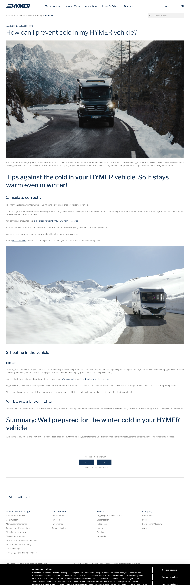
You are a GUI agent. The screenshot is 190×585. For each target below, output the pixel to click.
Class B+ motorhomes (16, 532)
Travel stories (57, 516)
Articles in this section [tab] (20, 497)
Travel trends (57, 524)
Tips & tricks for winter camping (94, 379)
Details (126, 580)
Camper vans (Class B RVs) (18, 528)
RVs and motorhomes (15, 516)
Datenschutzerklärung (96, 567)
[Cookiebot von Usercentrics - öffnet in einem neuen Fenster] (15, 580)
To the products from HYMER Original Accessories (55, 221)
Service (128, 6)
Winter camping (69, 379)
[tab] (38, 498)
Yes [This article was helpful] (86, 462)
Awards (145, 528)
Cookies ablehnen (170, 564)
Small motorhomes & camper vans (21, 540)
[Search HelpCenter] (166, 15)
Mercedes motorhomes (16, 524)
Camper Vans (72, 6)
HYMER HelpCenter (15, 16)
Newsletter (102, 536)
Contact (100, 528)
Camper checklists (59, 528)
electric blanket (19, 240)
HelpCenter (102, 524)
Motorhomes (52, 6)
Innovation (90, 6)
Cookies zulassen (169, 550)
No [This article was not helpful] (104, 462)
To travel (49, 16)
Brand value (147, 516)
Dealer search (103, 520)
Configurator (12, 520)
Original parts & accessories (109, 516)
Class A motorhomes (15, 536)
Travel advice (57, 520)
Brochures (101, 532)
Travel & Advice (110, 6)
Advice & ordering (34, 16)
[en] (18, 6)
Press (144, 520)
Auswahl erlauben (170, 557)
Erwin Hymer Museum (152, 524)
